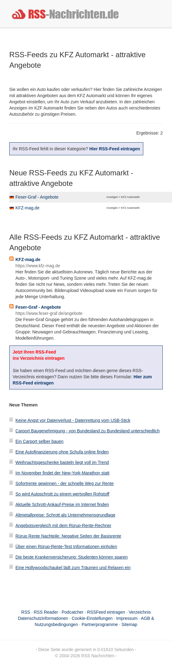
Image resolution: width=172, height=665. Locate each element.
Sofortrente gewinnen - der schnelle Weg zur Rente (64, 483)
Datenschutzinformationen (43, 618)
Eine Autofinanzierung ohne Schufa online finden (62, 451)
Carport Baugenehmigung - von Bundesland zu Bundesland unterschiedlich (87, 430)
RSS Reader (46, 612)
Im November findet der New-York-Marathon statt (62, 472)
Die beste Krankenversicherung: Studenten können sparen (71, 557)
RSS (25, 612)
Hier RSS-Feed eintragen (114, 148)
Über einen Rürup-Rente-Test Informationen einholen (66, 546)
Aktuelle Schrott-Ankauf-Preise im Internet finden (62, 504)
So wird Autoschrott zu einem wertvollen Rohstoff (62, 493)
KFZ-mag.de (27, 207)
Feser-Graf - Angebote (36, 197)
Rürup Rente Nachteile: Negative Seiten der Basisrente (68, 536)
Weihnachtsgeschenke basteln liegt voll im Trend (62, 462)
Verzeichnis (140, 612)
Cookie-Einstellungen (92, 618)
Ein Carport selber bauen (39, 441)
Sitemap (129, 624)
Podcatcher (73, 612)
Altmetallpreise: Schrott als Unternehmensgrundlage (65, 515)
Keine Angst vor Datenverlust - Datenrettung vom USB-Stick (72, 420)
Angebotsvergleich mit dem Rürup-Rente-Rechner (63, 525)
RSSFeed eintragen (106, 612)
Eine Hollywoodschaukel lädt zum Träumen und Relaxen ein (73, 567)
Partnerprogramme (100, 624)
